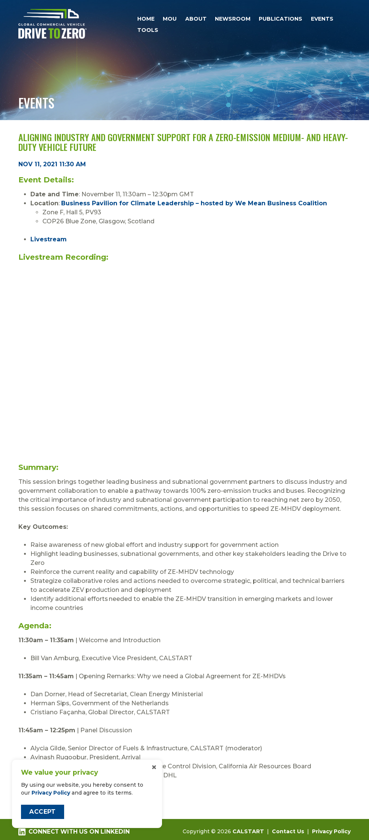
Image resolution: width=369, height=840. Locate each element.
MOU (170, 18)
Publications (280, 18)
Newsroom (232, 18)
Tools (147, 30)
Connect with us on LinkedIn (73, 831)
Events (322, 18)
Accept (42, 811)
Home (145, 18)
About (196, 18)
